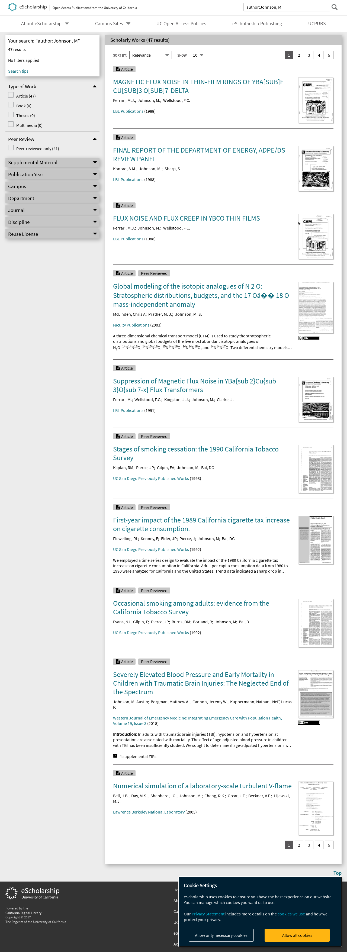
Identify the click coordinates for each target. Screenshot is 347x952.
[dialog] (260, 912)
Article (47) (25, 96)
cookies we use (291, 913)
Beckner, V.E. (259, 795)
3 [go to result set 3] (309, 55)
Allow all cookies (297, 935)
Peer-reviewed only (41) (37, 148)
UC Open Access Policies (181, 24)
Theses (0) (25, 115)
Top (337, 873)
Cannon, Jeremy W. (209, 701)
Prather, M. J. (160, 314)
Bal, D (244, 621)
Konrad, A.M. (124, 168)
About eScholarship (41, 24)
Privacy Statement (208, 913)
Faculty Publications (131, 325)
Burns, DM (181, 621)
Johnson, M (187, 467)
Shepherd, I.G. (163, 795)
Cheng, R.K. (214, 795)
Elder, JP (169, 538)
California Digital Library (23, 913)
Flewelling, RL (125, 538)
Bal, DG (207, 467)
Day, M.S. (139, 795)
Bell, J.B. (120, 795)
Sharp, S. (173, 168)
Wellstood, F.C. (176, 100)
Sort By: (120, 55)
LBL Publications (128, 111)
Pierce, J (187, 538)
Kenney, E (149, 538)
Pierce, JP (145, 467)
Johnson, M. (149, 100)
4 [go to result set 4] (319, 55)
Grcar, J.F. (237, 795)
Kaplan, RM (123, 467)
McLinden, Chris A (129, 314)
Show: (182, 55)
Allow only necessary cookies (221, 935)
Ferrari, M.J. (124, 100)
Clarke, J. (225, 399)
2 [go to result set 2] (299, 55)
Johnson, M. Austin (130, 701)
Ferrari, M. (122, 399)
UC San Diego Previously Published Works (151, 478)
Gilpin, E (140, 621)
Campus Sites (109, 24)
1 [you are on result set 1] (289, 55)
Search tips (18, 71)
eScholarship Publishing (257, 24)
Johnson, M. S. (188, 314)
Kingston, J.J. (176, 399)
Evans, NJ (121, 621)
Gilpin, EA (165, 467)
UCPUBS (317, 24)
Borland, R (202, 621)
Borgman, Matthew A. (170, 701)
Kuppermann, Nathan (249, 701)
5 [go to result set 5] (329, 55)
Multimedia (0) (29, 125)
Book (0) (23, 105)
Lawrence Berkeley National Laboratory (149, 812)
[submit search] (334, 7)
